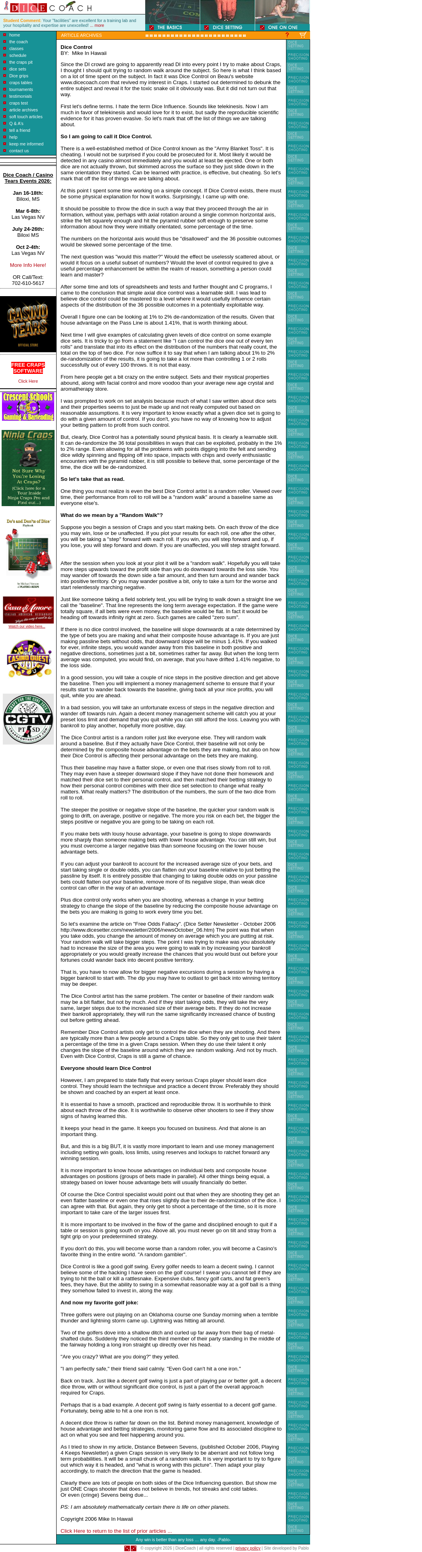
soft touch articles (26, 116)
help (13, 137)
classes (16, 48)
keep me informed (26, 143)
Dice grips (18, 75)
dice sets (17, 69)
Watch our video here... (26, 626)
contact (16, 150)
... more (97, 25)
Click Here (28, 381)
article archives (23, 109)
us (26, 150)
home (14, 34)
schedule (17, 55)
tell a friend (19, 130)
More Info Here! (28, 265)
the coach (18, 41)
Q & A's (16, 123)
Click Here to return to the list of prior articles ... (116, 1531)
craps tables (20, 82)
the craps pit (20, 62)
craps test (18, 103)
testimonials (20, 96)
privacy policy (247, 1548)
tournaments (21, 89)
